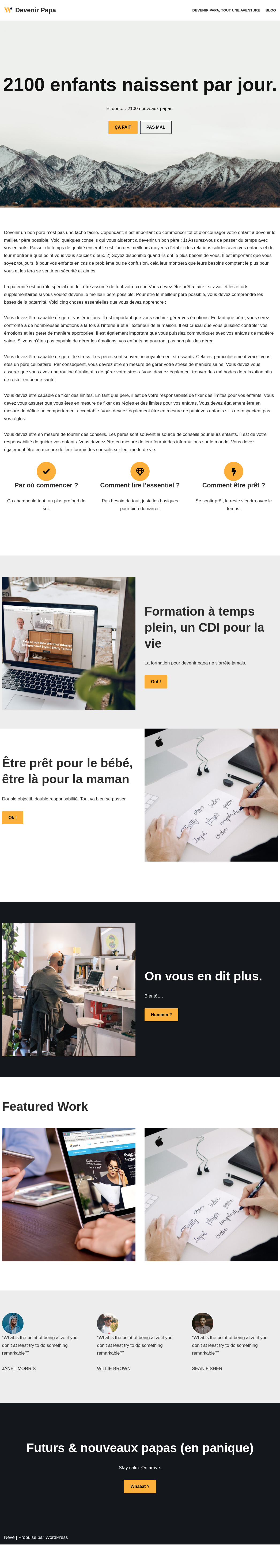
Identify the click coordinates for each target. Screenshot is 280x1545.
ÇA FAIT (123, 127)
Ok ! (13, 818)
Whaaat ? (139, 1486)
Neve (9, 1537)
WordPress (57, 1537)
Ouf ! (156, 682)
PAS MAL (155, 127)
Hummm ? (161, 1015)
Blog (271, 10)
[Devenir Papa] (30, 10)
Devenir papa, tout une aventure (226, 10)
